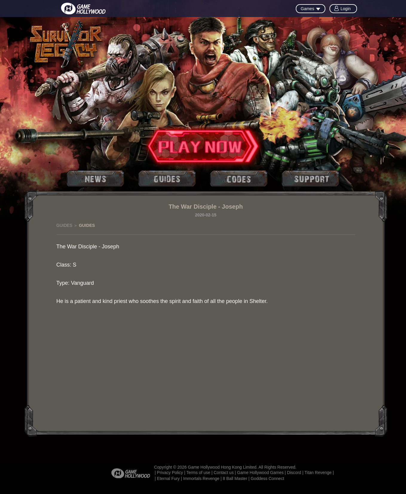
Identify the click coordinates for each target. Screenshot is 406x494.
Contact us (224, 472)
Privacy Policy (170, 472)
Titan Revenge (318, 472)
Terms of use (198, 472)
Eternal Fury (168, 478)
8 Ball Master (235, 478)
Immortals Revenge (201, 478)
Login (346, 8)
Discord (294, 472)
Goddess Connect (267, 478)
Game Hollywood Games (260, 472)
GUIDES (64, 225)
